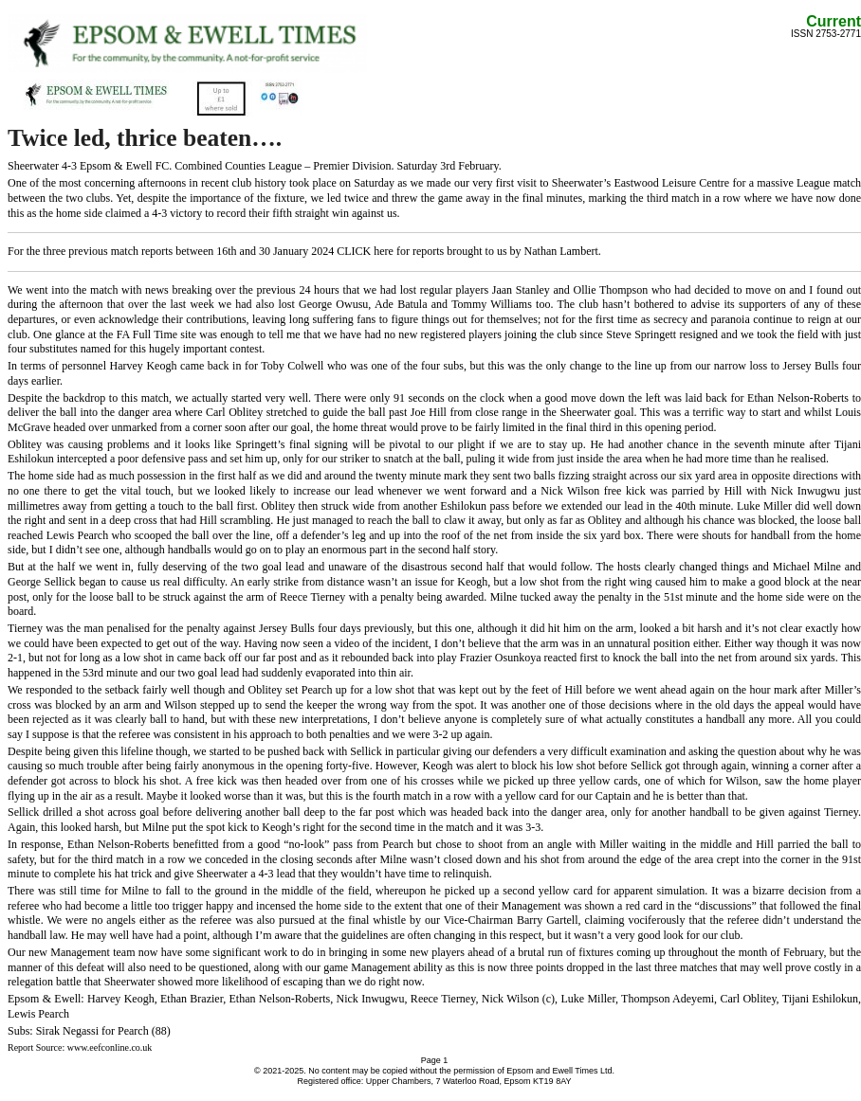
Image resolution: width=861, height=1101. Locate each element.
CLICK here (365, 251)
